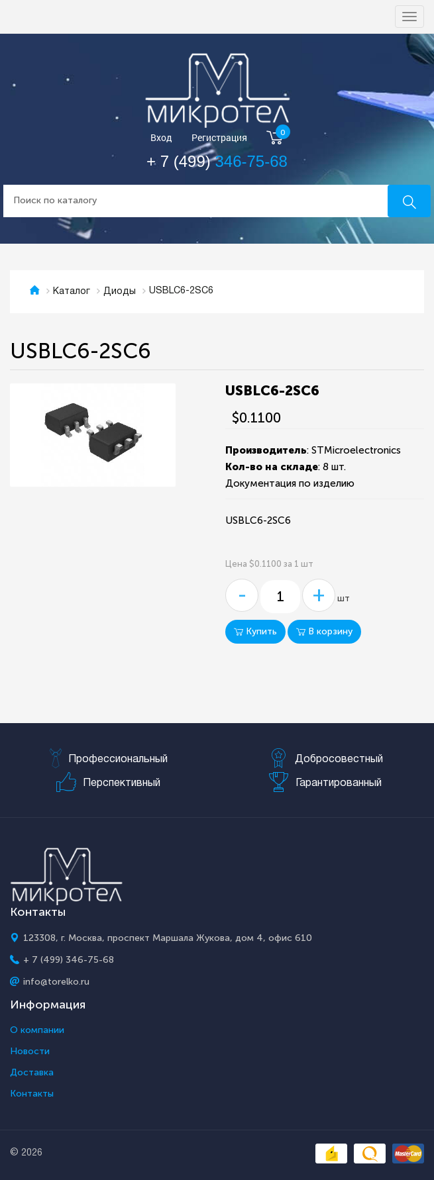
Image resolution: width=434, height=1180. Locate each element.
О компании (37, 1030)
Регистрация (219, 138)
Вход (161, 138)
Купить (255, 631)
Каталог (71, 291)
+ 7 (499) (217, 161)
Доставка (32, 1072)
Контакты (32, 1094)
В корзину (324, 631)
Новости (30, 1051)
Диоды (119, 291)
